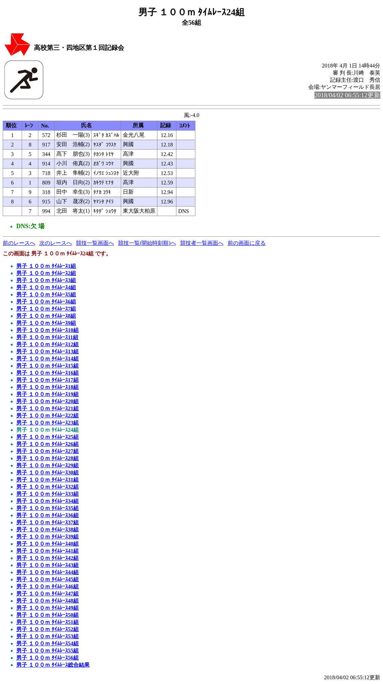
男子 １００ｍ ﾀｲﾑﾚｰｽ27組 (47, 451)
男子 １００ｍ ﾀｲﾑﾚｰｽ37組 (47, 522)
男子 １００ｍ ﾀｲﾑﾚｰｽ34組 (47, 501)
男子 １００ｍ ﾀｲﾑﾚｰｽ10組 (47, 330)
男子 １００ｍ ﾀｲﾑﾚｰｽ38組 (47, 529)
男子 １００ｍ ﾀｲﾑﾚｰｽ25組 (47, 437)
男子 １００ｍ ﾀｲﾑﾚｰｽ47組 (47, 594)
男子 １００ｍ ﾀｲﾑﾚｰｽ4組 (46, 287)
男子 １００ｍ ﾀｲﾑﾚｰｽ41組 (47, 551)
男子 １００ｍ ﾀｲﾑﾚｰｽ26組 (47, 444)
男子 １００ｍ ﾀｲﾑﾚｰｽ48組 (47, 601)
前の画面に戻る (247, 243)
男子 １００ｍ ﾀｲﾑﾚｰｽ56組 (47, 658)
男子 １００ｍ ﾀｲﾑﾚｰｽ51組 (47, 622)
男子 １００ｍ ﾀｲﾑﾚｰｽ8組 (46, 316)
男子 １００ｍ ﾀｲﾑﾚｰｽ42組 (47, 558)
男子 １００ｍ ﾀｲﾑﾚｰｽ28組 (47, 458)
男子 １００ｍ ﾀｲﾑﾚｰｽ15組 (47, 366)
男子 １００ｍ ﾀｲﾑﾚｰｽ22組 (47, 415)
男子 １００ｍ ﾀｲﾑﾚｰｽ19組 (47, 394)
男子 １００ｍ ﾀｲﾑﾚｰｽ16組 (47, 373)
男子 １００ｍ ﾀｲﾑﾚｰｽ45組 (47, 579)
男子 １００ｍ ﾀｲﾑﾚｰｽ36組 (47, 515)
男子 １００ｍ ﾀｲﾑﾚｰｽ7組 (46, 309)
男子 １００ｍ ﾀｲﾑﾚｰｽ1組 (46, 266)
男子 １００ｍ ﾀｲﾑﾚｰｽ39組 (47, 537)
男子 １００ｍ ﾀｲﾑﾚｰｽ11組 (47, 337)
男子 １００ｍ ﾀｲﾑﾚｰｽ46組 (47, 586)
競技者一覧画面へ (202, 243)
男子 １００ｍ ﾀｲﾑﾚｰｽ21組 (47, 408)
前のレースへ (19, 243)
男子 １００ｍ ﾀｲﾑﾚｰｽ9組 (46, 323)
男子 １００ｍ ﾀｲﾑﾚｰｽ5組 (46, 294)
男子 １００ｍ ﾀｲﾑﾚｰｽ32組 (47, 487)
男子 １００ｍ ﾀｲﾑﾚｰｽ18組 (47, 387)
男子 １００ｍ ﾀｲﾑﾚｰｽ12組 (47, 344)
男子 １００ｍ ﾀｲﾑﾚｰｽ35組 (47, 508)
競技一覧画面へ (95, 243)
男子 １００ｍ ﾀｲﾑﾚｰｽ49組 (47, 608)
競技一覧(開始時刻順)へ (147, 243)
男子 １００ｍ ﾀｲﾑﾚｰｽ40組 (47, 544)
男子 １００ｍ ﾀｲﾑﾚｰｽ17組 (47, 380)
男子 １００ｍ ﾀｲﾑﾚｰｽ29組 (47, 465)
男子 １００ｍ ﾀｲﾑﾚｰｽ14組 (47, 358)
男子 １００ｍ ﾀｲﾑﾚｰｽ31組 (47, 480)
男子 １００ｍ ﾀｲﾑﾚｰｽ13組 (47, 351)
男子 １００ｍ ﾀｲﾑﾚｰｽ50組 (47, 615)
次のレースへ (55, 243)
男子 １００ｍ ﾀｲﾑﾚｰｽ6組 (46, 302)
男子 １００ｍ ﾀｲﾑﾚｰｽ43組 (47, 565)
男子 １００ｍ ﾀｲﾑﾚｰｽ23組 (47, 423)
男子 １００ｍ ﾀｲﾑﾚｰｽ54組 (47, 643)
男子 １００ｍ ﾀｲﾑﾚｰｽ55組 (47, 650)
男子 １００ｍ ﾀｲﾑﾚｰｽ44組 (47, 572)
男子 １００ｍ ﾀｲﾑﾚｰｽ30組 (47, 472)
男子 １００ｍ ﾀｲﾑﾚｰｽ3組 (46, 280)
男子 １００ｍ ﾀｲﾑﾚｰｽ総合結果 (53, 665)
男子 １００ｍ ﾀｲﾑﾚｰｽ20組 (47, 401)
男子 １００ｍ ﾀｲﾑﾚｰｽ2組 (46, 273)
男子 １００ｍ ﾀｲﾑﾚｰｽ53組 (47, 636)
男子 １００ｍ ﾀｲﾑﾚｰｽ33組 (47, 494)
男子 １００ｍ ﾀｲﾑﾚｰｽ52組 (47, 629)
